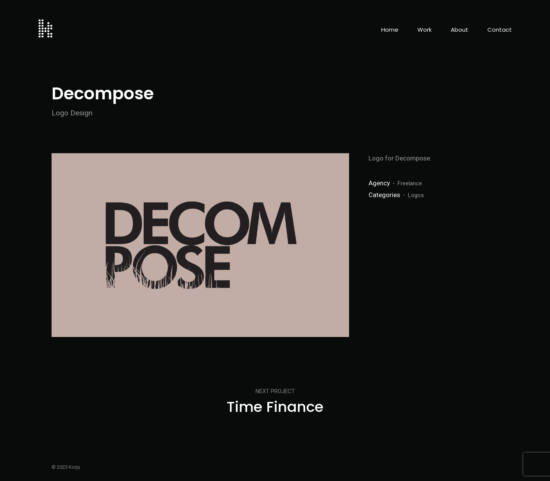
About (459, 30)
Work (424, 30)
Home (389, 30)
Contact (499, 30)
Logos (416, 195)
